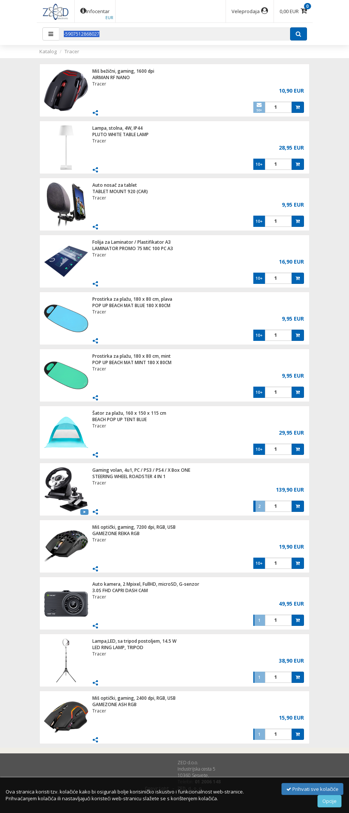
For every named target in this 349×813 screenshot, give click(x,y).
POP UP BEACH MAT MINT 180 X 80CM (131, 362)
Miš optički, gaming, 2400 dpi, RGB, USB (134, 698)
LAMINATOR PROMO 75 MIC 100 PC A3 (132, 248)
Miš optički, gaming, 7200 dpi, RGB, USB (134, 527)
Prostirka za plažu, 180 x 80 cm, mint (131, 356)
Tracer (72, 51)
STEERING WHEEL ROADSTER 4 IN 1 (128, 476)
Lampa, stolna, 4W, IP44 (117, 128)
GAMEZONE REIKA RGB (116, 533)
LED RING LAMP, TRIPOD (117, 647)
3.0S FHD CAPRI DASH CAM (120, 590)
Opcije (329, 801)
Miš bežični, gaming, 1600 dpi (123, 71)
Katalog (48, 51)
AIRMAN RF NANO (111, 77)
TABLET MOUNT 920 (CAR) (120, 191)
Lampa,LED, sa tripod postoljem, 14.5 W (134, 641)
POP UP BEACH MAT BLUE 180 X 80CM (131, 305)
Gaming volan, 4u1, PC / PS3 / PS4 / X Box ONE (141, 470)
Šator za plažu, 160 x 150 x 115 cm (129, 413)
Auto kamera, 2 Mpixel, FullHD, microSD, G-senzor (145, 584)
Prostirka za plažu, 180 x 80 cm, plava (132, 299)
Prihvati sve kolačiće (312, 789)
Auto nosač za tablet (114, 185)
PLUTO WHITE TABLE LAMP (120, 134)
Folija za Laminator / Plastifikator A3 (131, 242)
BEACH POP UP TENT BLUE (119, 419)
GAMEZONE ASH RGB (114, 704)
